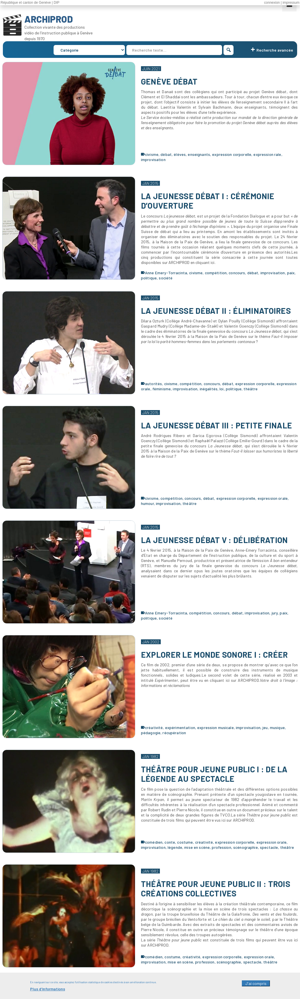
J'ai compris (255, 986)
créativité (154, 727)
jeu (265, 727)
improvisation (153, 159)
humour (147, 503)
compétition (216, 272)
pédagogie (150, 732)
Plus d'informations (47, 992)
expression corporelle (231, 154)
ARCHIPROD (48, 18)
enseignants (199, 154)
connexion (272, 3)
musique (277, 727)
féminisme (161, 388)
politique (149, 277)
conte (169, 842)
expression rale (267, 154)
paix (291, 272)
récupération (174, 732)
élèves (180, 154)
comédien (153, 842)
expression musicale (215, 727)
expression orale (273, 498)
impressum (291, 3)
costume (185, 842)
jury (275, 612)
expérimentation (180, 727)
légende (175, 847)
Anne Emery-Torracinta (166, 272)
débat (166, 154)
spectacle (269, 847)
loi (221, 388)
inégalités (208, 388)
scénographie (245, 847)
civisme (151, 154)
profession (221, 847)
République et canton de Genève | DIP (30, 3)
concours (237, 272)
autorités (153, 383)
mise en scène (197, 847)
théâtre (251, 388)
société (165, 277)
